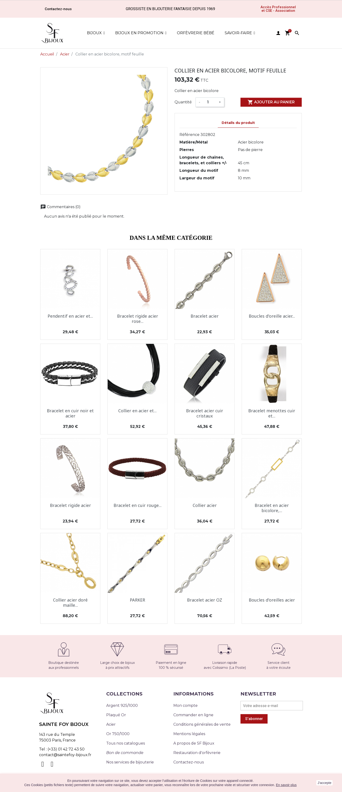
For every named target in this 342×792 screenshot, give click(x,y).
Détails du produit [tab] (238, 123)
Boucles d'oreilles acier (272, 600)
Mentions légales (189, 734)
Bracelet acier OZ (204, 600)
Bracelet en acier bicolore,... (272, 507)
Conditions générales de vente (202, 724)
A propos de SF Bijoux (193, 743)
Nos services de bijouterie (130, 762)
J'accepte (324, 783)
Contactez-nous (188, 762)
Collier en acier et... (137, 410)
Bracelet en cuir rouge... (138, 505)
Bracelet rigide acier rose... (137, 318)
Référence (189, 134)
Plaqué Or (116, 715)
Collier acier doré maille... (70, 602)
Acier (111, 724)
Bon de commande (124, 752)
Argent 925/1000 (122, 705)
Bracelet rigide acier (70, 505)
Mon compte (185, 705)
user (278, 33)
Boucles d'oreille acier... (272, 316)
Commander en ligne (193, 715)
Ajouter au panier (271, 102)
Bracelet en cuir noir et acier (70, 413)
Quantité (183, 102)
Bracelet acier (205, 316)
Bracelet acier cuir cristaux (204, 413)
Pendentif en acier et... (70, 316)
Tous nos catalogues (125, 743)
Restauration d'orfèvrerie (196, 752)
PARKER (137, 600)
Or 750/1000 (118, 734)
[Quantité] (209, 102)
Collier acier (205, 505)
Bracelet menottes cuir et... (271, 413)
